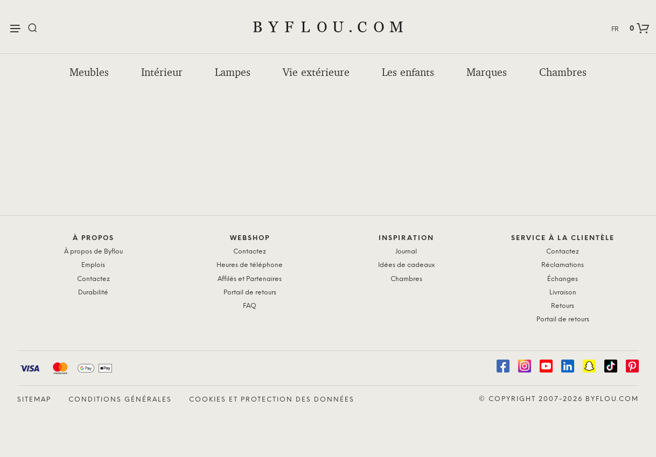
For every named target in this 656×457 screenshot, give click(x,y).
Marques (486, 72)
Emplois (93, 265)
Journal (406, 251)
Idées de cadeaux (406, 265)
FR (615, 29)
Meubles (89, 72)
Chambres (563, 72)
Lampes (232, 72)
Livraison (562, 292)
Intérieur (162, 72)
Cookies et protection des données (271, 399)
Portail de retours (250, 292)
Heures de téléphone (250, 265)
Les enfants (408, 72)
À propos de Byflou (93, 251)
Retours (562, 306)
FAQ (249, 306)
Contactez (93, 279)
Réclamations (562, 265)
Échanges (562, 279)
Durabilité (93, 292)
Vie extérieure (316, 72)
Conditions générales (120, 399)
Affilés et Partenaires (250, 279)
